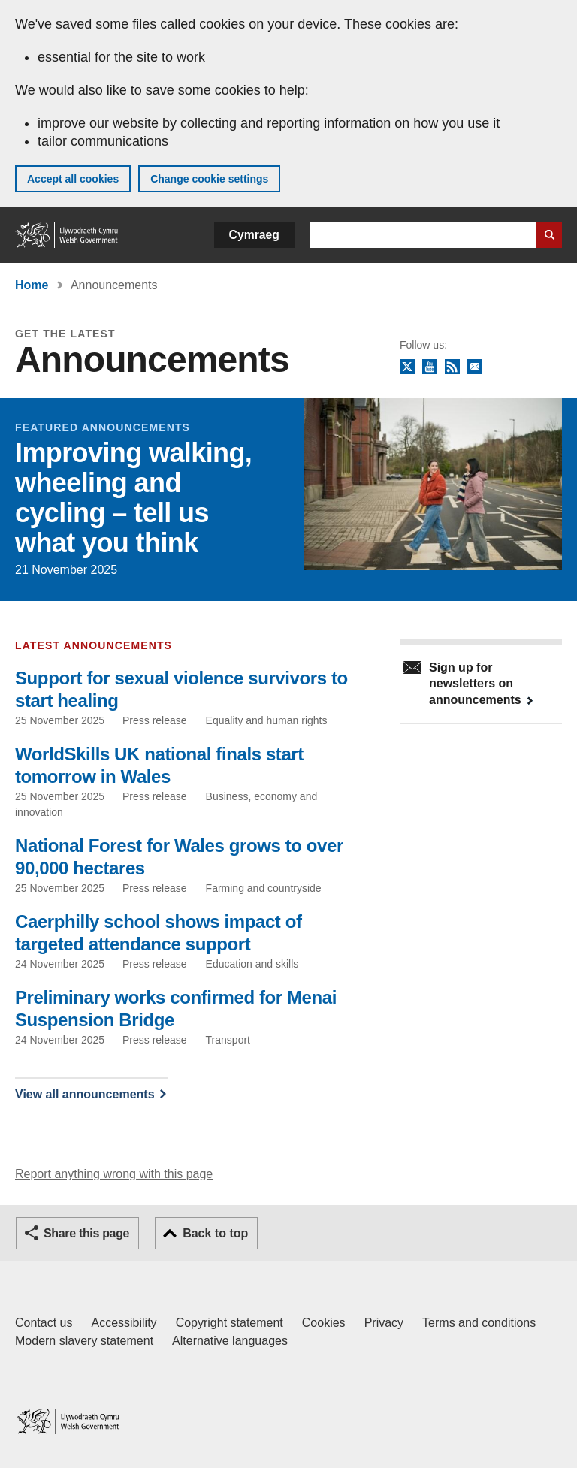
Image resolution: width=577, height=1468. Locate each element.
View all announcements (85, 1094)
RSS (452, 367)
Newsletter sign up (474, 367)
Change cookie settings (209, 179)
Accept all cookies (73, 179)
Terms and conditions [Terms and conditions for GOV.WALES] (479, 1322)
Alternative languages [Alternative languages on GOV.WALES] (230, 1340)
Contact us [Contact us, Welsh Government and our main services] (43, 1322)
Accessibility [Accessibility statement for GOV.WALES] (123, 1322)
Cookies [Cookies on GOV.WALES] (324, 1322)
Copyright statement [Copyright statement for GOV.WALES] (229, 1322)
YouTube (429, 367)
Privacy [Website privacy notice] (383, 1322)
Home (31, 285)
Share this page (86, 1233)
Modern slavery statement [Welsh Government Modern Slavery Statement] (84, 1340)
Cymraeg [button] (254, 234)
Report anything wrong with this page (114, 1173)
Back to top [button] (215, 1233)
